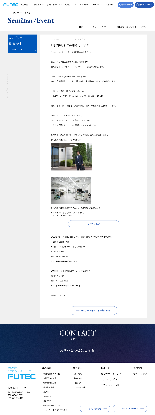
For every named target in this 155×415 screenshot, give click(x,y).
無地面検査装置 (49, 378)
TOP (81, 27)
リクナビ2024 (93, 224)
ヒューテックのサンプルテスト (56, 410)
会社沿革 (78, 383)
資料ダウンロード (130, 408)
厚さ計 (46, 392)
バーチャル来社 (80, 387)
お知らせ (50, 5)
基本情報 (78, 374)
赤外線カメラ (48, 396)
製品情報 (46, 368)
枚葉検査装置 (48, 387)
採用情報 (109, 5)
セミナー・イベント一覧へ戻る (95, 310)
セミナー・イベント (100, 27)
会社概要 (37, 5)
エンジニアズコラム (80, 5)
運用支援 (47, 401)
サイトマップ (140, 373)
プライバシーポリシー (112, 385)
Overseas (96, 5)
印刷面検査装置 (49, 383)
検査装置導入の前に (51, 374)
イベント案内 (64, 5)
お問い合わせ (95, 408)
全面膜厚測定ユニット (52, 406)
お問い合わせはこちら (77, 350)
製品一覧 (24, 5)
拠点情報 (78, 378)
